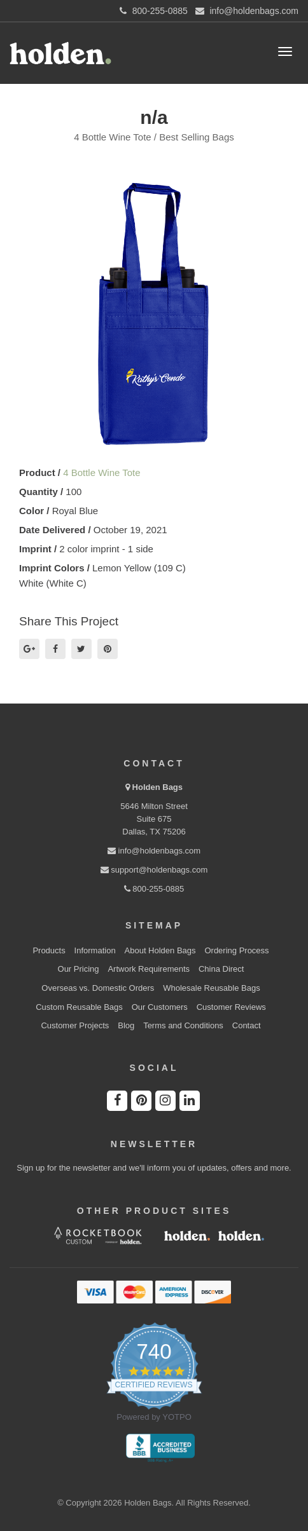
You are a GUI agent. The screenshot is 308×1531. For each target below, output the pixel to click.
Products (48, 950)
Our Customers (160, 1007)
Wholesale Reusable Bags (211, 988)
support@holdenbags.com (154, 869)
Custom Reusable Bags (79, 1007)
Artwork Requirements (149, 969)
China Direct (221, 969)
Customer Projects (75, 1025)
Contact (246, 1025)
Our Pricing (78, 969)
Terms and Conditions (183, 1025)
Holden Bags (157, 787)
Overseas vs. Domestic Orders (97, 988)
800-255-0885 (154, 889)
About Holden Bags (160, 950)
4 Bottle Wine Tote (101, 472)
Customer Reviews (231, 1007)
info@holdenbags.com (154, 850)
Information (95, 950)
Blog (126, 1025)
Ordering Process (236, 950)
